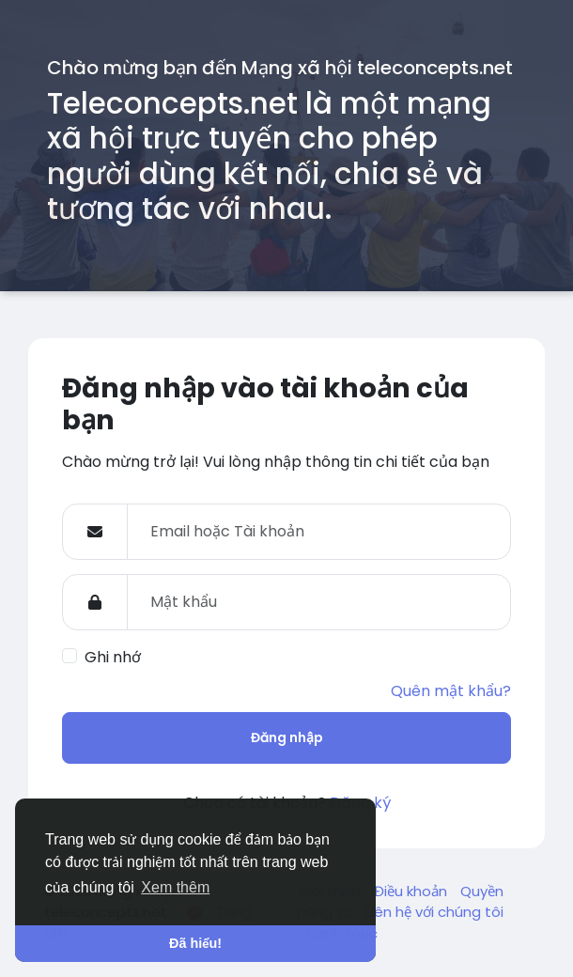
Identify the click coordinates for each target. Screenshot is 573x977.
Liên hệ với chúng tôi (434, 912)
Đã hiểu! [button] (195, 943)
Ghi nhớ (113, 657)
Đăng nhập (287, 737)
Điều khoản (412, 891)
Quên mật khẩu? (451, 691)
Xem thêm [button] (175, 887)
